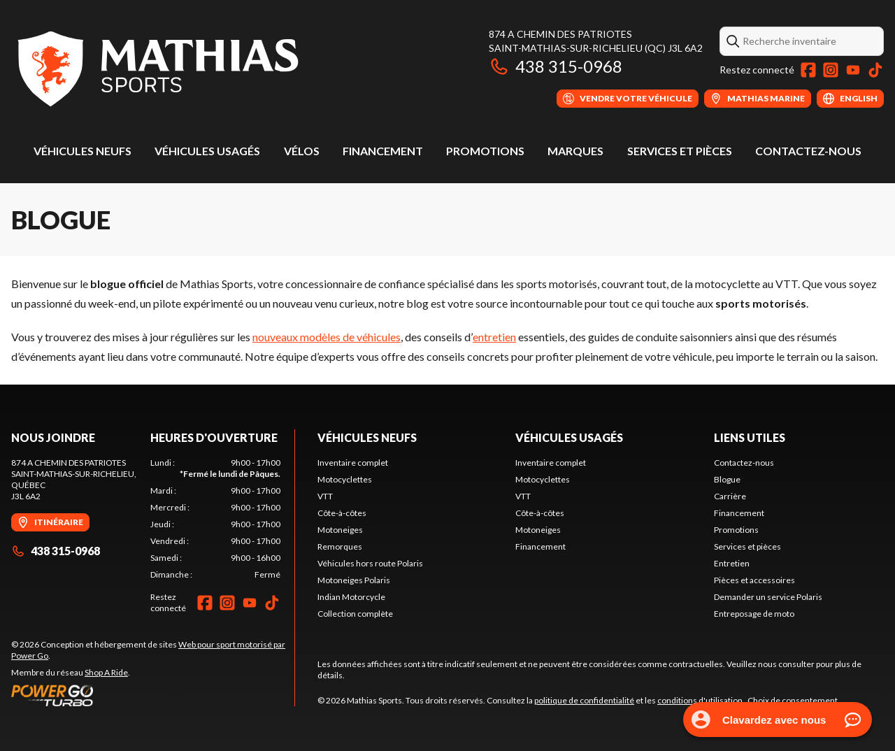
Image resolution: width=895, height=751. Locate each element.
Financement (383, 150)
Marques (575, 150)
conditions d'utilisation (700, 700)
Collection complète (355, 613)
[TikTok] (875, 70)
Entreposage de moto (754, 613)
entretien (494, 336)
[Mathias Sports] (157, 67)
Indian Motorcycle (351, 597)
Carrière (730, 496)
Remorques (339, 546)
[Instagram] (830, 70)
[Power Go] (152, 695)
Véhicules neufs (82, 150)
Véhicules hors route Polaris (370, 563)
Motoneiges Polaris (353, 580)
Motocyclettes (344, 479)
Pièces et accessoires (754, 580)
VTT (325, 496)
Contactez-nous (808, 150)
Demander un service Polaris (768, 597)
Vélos (302, 150)
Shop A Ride (106, 672)
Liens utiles (749, 437)
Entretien (732, 563)
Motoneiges (340, 529)
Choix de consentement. (793, 700)
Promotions (485, 150)
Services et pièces (679, 150)
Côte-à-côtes (341, 513)
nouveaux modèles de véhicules (326, 336)
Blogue (727, 479)
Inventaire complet (352, 462)
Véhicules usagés (207, 150)
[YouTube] (853, 70)
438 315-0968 (555, 66)
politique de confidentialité (584, 700)
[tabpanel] (215, 518)
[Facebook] (808, 70)
